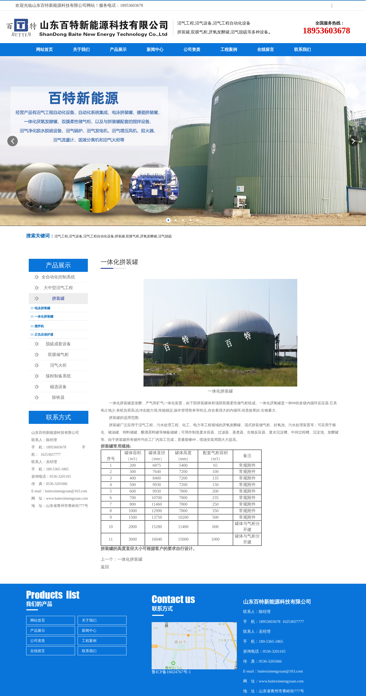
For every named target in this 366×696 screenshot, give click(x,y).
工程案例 (228, 49)
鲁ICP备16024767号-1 (171, 672)
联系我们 (302, 49)
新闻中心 (155, 49)
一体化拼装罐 (129, 559)
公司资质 (192, 49)
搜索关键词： (40, 235)
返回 (105, 567)
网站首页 (44, 49)
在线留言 (265, 49)
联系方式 (341, 5)
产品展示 (118, 49)
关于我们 (322, 5)
